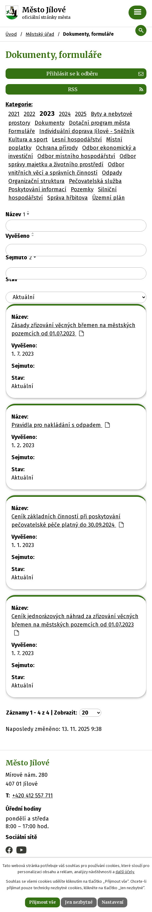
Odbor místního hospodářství (76, 156)
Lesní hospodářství (77, 139)
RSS (105, 89)
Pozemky (82, 189)
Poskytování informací (37, 189)
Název (15, 214)
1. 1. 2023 (22, 545)
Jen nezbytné (79, 902)
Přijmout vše (42, 902)
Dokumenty (50, 123)
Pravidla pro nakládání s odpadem (60, 425)
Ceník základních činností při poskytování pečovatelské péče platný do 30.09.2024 (67, 520)
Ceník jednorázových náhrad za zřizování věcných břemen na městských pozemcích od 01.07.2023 (74, 624)
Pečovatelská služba (95, 181)
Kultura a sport (28, 139)
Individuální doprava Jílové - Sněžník (86, 131)
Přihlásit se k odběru (94, 74)
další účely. (125, 872)
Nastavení (112, 902)
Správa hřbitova (67, 197)
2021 (13, 114)
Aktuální (22, 386)
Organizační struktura (36, 181)
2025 (81, 114)
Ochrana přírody (57, 147)
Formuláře (21, 131)
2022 (29, 114)
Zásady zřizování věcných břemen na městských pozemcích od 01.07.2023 (73, 329)
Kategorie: (19, 104)
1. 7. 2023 (22, 354)
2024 (65, 114)
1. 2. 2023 (22, 445)
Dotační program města (99, 123)
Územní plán (108, 197)
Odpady (112, 172)
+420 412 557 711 (32, 795)
